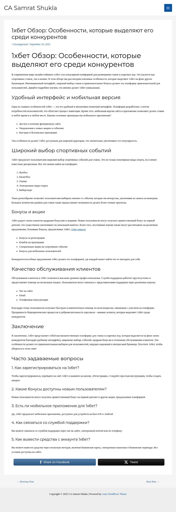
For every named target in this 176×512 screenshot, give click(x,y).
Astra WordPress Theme (114, 494)
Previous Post (25, 481)
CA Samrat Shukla (32, 8)
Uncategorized (20, 44)
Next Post (152, 481)
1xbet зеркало (78, 229)
